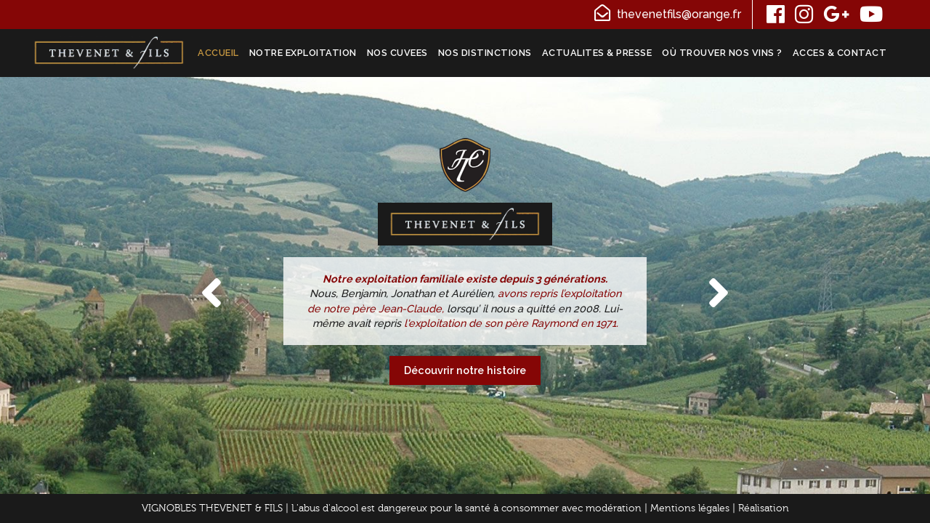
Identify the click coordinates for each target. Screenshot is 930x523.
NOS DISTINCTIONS (485, 52)
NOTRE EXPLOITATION (303, 52)
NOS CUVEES (397, 52)
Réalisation (763, 508)
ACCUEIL (218, 52)
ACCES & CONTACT (840, 52)
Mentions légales (689, 508)
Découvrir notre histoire (465, 370)
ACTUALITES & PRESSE (597, 52)
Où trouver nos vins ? (722, 52)
